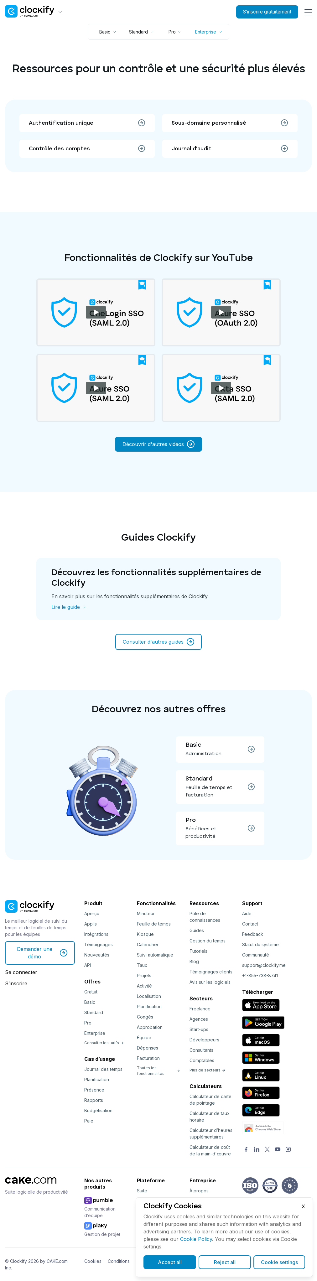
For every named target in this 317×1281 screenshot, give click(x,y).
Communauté (255, 954)
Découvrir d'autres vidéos (158, 444)
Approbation (150, 1027)
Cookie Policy (196, 1239)
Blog (194, 961)
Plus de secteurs (208, 1070)
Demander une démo (42, 953)
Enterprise (94, 1033)
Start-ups (199, 1029)
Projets (144, 975)
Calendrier (147, 944)
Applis (90, 923)
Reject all (225, 1262)
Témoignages (98, 944)
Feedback (252, 934)
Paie (88, 1120)
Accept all (170, 1262)
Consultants (201, 1050)
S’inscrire (16, 983)
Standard (93, 1012)
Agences (199, 1019)
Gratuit (90, 991)
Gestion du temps (208, 940)
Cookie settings (279, 1262)
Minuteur (146, 913)
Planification (96, 1079)
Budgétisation (98, 1110)
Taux (142, 965)
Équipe (144, 1037)
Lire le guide (65, 607)
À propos (199, 1190)
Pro (87, 1022)
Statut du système (260, 944)
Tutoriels (198, 951)
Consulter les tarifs (104, 1042)
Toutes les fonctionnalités (158, 1071)
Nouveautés (96, 954)
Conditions (119, 1261)
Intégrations (96, 934)
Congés (145, 1016)
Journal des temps (103, 1069)
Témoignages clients (211, 971)
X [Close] (303, 1206)
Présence (94, 1089)
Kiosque (145, 934)
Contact (250, 923)
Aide (247, 913)
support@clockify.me (264, 965)
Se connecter (21, 972)
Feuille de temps (154, 923)
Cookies (92, 1261)
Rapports (93, 1100)
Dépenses (147, 1047)
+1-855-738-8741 (260, 975)
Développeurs (204, 1039)
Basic (89, 1002)
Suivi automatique (155, 954)
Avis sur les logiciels (210, 982)
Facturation (148, 1058)
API (87, 965)
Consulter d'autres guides (158, 642)
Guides (197, 930)
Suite (142, 1190)
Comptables (202, 1060)
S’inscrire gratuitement (264, 12)
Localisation (149, 996)
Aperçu (91, 913)
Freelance (200, 1008)
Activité (144, 985)
